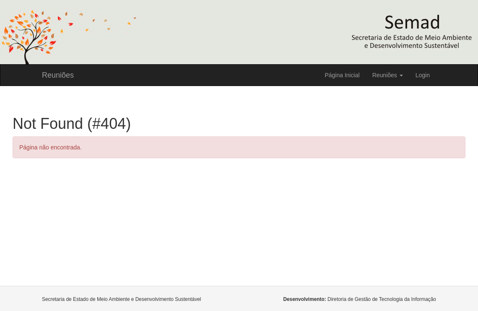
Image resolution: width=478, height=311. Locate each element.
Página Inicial (342, 75)
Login (423, 75)
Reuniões (58, 75)
